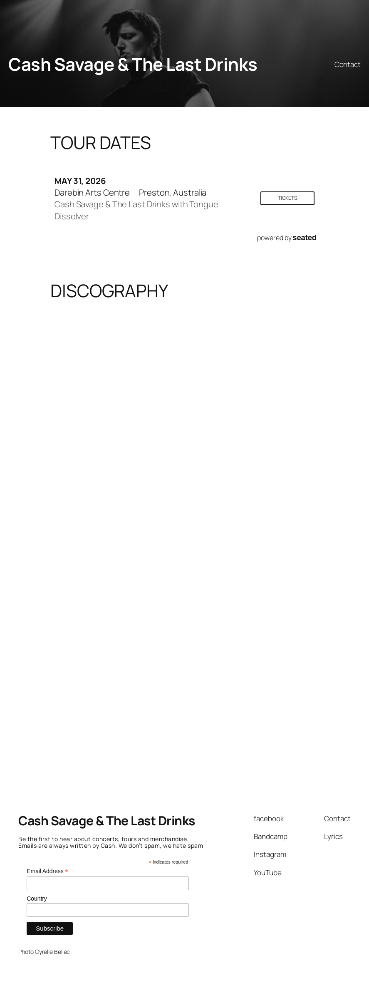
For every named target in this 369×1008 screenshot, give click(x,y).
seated (304, 237)
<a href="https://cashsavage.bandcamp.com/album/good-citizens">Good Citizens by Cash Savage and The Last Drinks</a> (110, 500)
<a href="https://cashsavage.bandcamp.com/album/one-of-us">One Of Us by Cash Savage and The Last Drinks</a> (254, 500)
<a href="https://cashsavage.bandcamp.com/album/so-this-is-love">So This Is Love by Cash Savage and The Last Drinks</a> (110, 368)
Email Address (47, 871)
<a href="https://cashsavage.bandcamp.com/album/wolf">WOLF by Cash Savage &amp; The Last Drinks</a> (254, 631)
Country (37, 898)
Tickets (287, 197)
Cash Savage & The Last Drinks (133, 64)
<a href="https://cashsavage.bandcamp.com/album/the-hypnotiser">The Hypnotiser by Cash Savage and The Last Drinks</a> (110, 631)
